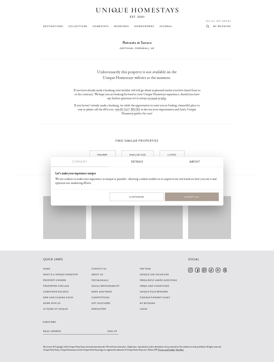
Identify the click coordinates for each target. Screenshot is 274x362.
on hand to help (156, 98)
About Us (97, 274)
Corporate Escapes (56, 291)
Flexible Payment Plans (155, 297)
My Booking (148, 303)
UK (152, 48)
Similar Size (137, 154)
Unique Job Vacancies (154, 274)
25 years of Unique (55, 308)
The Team (145, 268)
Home (46, 268)
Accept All (191, 196)
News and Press (101, 291)
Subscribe (49, 322)
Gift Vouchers (100, 303)
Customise (136, 196)
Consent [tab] (79, 162)
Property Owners (54, 280)
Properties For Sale (56, 285)
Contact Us (99, 268)
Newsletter (98, 308)
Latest (172, 154)
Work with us (52, 303)
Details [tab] (137, 162)
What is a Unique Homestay (60, 274)
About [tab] (194, 162)
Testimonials (99, 280)
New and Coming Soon (58, 297)
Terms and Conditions (155, 285)
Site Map (179, 349)
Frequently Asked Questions (158, 280)
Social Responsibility (105, 285)
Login (143, 308)
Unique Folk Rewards (154, 291)
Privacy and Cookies (166, 349)
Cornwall (142, 48)
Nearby (102, 154)
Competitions (100, 297)
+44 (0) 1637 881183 (218, 21)
